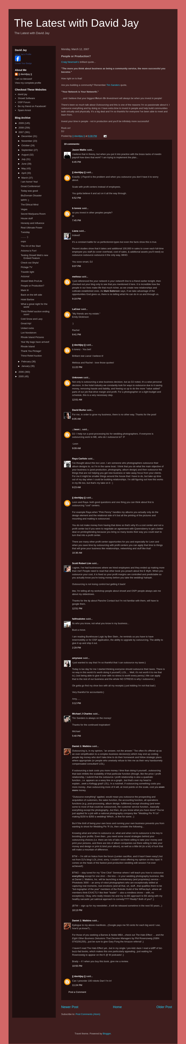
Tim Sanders (113, 85)
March (25, 177)
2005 (22, 376)
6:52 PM (76, 197)
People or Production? (32, 285)
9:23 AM (76, 487)
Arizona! (25, 276)
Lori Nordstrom (28, 332)
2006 (22, 371)
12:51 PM (77, 608)
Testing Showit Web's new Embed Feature (34, 256)
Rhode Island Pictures (32, 337)
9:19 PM (76, 298)
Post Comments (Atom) (88, 1014)
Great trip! (26, 323)
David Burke (79, 410)
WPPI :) (25, 200)
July (23, 159)
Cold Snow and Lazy (31, 319)
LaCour (76, 309)
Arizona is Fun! (29, 250)
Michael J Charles (82, 713)
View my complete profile (28, 82)
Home (117, 1007)
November (27, 141)
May (24, 168)
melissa (76, 276)
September (27, 150)
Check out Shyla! (30, 262)
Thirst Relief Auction (31, 355)
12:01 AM (77, 399)
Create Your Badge (23, 63)
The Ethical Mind (29, 204)
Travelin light (27, 272)
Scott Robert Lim (81, 563)
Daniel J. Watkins (81, 746)
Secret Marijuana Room (33, 213)
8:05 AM (76, 418)
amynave (77, 658)
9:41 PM (76, 334)
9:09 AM (76, 448)
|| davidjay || (79, 172)
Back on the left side (31, 294)
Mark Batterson (112, 291)
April (24, 173)
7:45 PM (76, 220)
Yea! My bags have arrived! (35, 342)
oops (23, 241)
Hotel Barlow (27, 299)
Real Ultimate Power (31, 227)
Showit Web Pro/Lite (31, 281)
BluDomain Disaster (31, 195)
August (25, 154)
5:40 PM (76, 735)
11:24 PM (77, 985)
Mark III (25, 290)
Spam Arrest (24, 110)
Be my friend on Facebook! (32, 106)
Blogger (107, 1033)
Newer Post (69, 1007)
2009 (22, 123)
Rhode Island (28, 346)
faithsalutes (78, 618)
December (27, 136)
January (26, 366)
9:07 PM (76, 266)
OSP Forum (24, 102)
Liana (75, 231)
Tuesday (25, 232)
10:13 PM (77, 910)
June (24, 163)
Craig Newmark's (70, 62)
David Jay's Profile (23, 54)
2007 (22, 132)
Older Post (164, 1007)
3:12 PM (76, 703)
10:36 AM (77, 552)
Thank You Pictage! (31, 351)
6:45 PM (76, 162)
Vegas (24, 209)
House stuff (27, 218)
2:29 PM (76, 647)
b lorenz (76, 208)
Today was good (29, 190)
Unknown (77, 377)
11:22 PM (77, 367)
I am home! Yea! (29, 181)
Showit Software (26, 98)
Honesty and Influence (32, 223)
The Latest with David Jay (76, 23)
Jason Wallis (79, 149)
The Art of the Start (31, 246)
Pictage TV (26, 267)
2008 (22, 127)
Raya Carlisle (79, 458)
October (26, 145)
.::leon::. (76, 429)
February (26, 361)
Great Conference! (30, 186)
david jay (22, 94)
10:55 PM (77, 966)
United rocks (27, 328)
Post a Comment (77, 992)
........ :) (24, 237)
